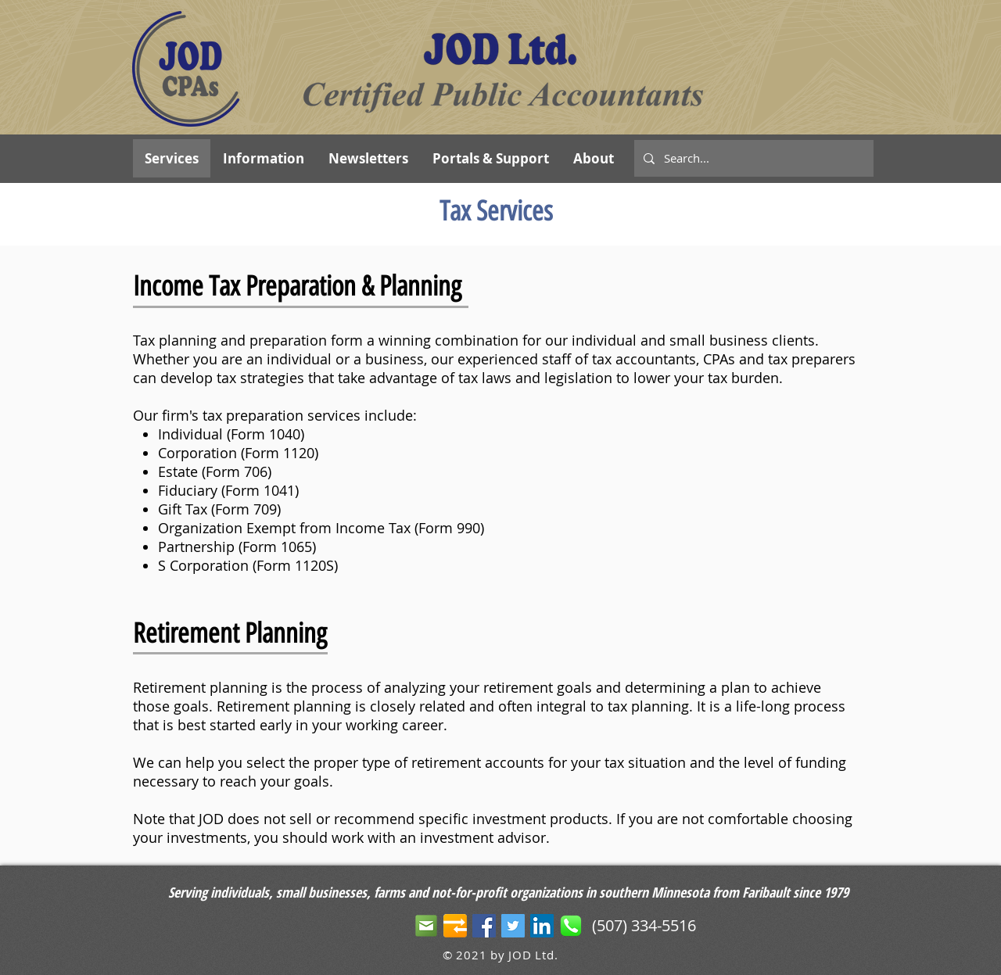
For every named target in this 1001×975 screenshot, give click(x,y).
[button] (490, 158)
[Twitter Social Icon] (513, 925)
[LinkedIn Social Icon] (542, 925)
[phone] (571, 925)
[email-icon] (426, 925)
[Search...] (752, 158)
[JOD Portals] (455, 925)
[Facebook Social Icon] (484, 925)
